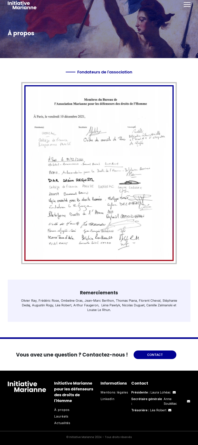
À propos (62, 410)
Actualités (62, 423)
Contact (155, 355)
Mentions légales (114, 392)
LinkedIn (107, 399)
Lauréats (61, 416)
